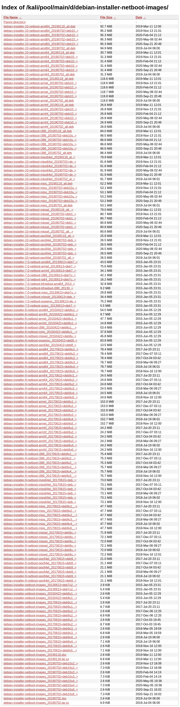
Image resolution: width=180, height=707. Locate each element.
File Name (11, 17)
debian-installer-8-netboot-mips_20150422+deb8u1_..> (40, 331)
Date (139, 17)
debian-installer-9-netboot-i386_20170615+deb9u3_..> (40, 467)
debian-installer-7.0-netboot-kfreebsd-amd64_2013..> (39, 283)
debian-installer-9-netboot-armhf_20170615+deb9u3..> (40, 441)
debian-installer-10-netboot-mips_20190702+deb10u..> (40, 187)
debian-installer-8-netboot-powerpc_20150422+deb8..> (40, 340)
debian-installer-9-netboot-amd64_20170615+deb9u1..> (41, 349)
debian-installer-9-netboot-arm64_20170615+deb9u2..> (41, 379)
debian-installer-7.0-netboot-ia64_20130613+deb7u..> (40, 279)
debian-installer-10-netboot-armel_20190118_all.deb (39, 78)
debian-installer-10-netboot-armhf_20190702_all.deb (39, 126)
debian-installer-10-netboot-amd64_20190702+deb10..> (41, 30)
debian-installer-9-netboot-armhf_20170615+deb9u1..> (40, 427)
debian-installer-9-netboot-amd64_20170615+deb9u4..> (41, 366)
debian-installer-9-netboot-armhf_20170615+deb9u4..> (40, 445)
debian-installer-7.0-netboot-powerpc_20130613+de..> (40, 301)
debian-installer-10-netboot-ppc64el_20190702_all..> (39, 257)
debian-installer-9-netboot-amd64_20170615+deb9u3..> (41, 362)
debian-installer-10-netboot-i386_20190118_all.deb (38, 131)
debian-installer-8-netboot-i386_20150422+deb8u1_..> (40, 327)
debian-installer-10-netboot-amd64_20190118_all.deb (39, 26)
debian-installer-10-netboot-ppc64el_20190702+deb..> (40, 240)
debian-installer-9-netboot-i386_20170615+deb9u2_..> (40, 462)
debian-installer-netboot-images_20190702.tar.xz (36, 702)
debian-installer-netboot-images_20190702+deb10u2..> (41, 663)
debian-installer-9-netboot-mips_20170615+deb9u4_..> (40, 523)
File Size (106, 17)
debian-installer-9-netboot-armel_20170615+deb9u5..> (40, 423)
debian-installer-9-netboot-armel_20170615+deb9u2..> (40, 406)
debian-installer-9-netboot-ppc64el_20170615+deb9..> (40, 558)
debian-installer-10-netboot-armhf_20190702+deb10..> (40, 109)
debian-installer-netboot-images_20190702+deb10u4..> (41, 681)
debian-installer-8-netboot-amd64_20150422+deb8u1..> (41, 310)
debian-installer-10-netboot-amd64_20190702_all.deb (39, 48)
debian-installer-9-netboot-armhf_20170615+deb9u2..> (40, 432)
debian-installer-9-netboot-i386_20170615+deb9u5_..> (40, 475)
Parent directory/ (15, 22)
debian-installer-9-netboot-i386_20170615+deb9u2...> (40, 458)
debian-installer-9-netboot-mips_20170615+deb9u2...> (40, 510)
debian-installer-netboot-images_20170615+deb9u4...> (40, 637)
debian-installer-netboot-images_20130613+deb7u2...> (40, 585)
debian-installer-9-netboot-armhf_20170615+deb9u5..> (40, 449)
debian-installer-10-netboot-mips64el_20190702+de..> (40, 161)
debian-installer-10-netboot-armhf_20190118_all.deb (39, 105)
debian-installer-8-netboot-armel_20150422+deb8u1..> (40, 318)
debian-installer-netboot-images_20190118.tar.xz (36, 659)
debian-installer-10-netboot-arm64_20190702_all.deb (39, 74)
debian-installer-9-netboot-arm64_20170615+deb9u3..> (41, 388)
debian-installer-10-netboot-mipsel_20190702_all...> (38, 231)
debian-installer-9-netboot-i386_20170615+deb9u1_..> (40, 454)
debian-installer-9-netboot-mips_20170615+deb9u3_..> (40, 519)
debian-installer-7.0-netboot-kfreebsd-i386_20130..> (38, 288)
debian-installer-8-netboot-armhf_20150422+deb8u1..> (40, 323)
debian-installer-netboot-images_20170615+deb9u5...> (40, 646)
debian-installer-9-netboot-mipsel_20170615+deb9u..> (40, 532)
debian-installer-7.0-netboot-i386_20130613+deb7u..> (40, 275)
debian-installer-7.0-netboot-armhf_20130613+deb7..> (40, 270)
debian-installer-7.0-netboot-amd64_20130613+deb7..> (40, 262)
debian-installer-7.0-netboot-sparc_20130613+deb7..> (40, 305)
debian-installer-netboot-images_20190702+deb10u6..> (41, 689)
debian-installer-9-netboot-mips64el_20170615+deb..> (40, 480)
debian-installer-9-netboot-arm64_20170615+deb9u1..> (41, 375)
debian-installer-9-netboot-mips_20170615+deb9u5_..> (40, 528)
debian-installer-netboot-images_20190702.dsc (35, 698)
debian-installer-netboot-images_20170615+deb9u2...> (40, 611)
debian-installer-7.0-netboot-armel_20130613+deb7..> (40, 266)
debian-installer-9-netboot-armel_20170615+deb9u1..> (40, 401)
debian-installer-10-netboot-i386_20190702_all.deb (38, 152)
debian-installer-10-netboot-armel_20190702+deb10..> (40, 83)
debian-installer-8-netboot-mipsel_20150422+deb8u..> (40, 336)
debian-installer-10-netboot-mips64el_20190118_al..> (39, 157)
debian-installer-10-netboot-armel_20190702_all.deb (39, 100)
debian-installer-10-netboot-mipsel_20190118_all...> (38, 209)
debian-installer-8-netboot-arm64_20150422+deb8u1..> (41, 314)
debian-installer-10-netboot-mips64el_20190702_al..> (39, 179)
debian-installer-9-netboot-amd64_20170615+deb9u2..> (41, 353)
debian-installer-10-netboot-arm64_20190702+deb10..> (41, 57)
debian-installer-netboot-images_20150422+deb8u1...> (40, 593)
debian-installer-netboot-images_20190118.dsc (35, 654)
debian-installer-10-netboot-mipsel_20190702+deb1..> (40, 214)
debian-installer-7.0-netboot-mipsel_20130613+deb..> (39, 296)
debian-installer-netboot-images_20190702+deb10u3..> (41, 672)
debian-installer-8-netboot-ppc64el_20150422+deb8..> (40, 345)
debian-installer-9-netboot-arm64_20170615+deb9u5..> (41, 397)
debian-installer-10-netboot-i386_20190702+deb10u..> (40, 135)
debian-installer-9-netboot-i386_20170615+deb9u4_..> (40, 471)
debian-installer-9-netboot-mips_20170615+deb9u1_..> (40, 506)
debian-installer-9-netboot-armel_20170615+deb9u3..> (40, 414)
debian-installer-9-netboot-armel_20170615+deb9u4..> (40, 419)
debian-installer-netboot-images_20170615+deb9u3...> (40, 628)
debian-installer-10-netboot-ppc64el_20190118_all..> (39, 235)
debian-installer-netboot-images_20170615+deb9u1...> (40, 602)
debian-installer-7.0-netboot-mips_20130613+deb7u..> (40, 292)
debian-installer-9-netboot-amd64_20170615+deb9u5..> (41, 371)
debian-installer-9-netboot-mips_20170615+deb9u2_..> (40, 515)
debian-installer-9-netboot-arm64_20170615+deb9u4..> (41, 393)
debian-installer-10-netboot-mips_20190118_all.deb (38, 183)
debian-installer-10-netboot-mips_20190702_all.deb (38, 205)
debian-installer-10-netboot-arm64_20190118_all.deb (39, 52)
